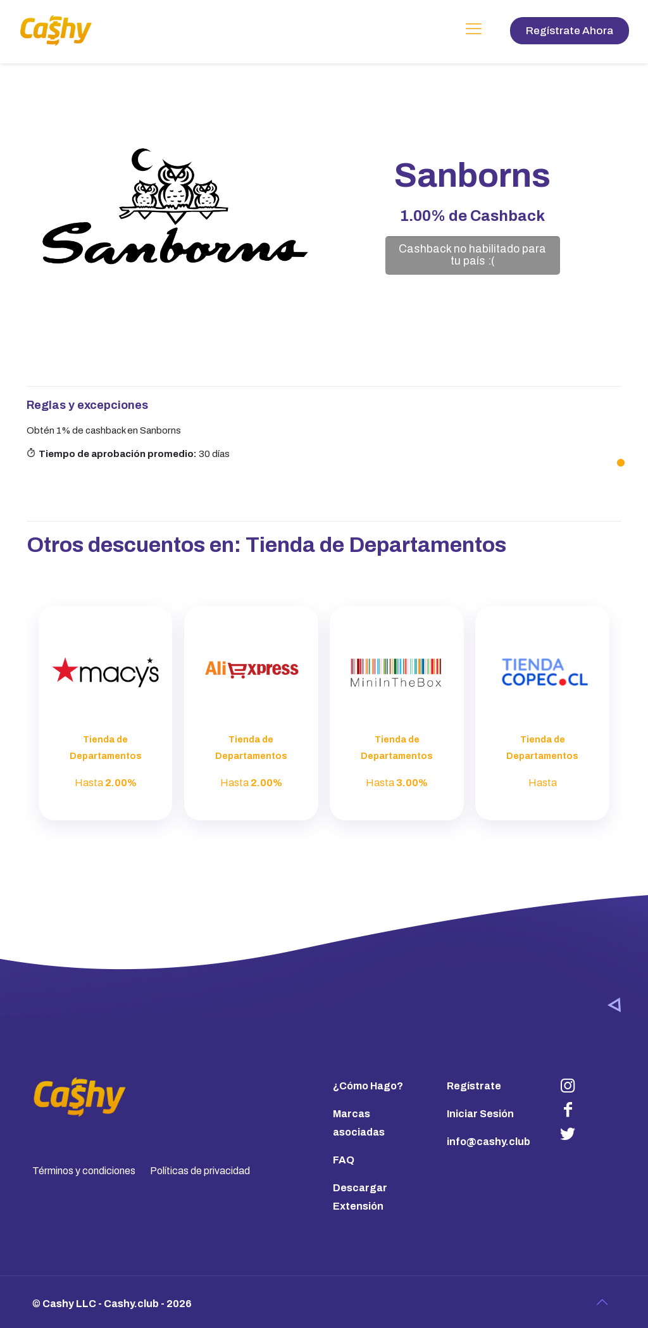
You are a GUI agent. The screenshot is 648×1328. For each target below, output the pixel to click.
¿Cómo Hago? (368, 1086)
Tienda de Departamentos (376, 544)
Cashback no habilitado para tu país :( (472, 255)
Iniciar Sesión (480, 1113)
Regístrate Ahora (569, 31)
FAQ (343, 1160)
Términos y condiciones (83, 1170)
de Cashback (472, 216)
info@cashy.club (488, 1141)
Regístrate (474, 1086)
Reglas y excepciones (87, 405)
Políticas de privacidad (200, 1170)
